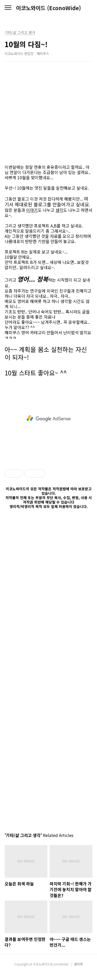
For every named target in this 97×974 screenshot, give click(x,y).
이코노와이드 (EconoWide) (48, 8)
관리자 (78, 964)
